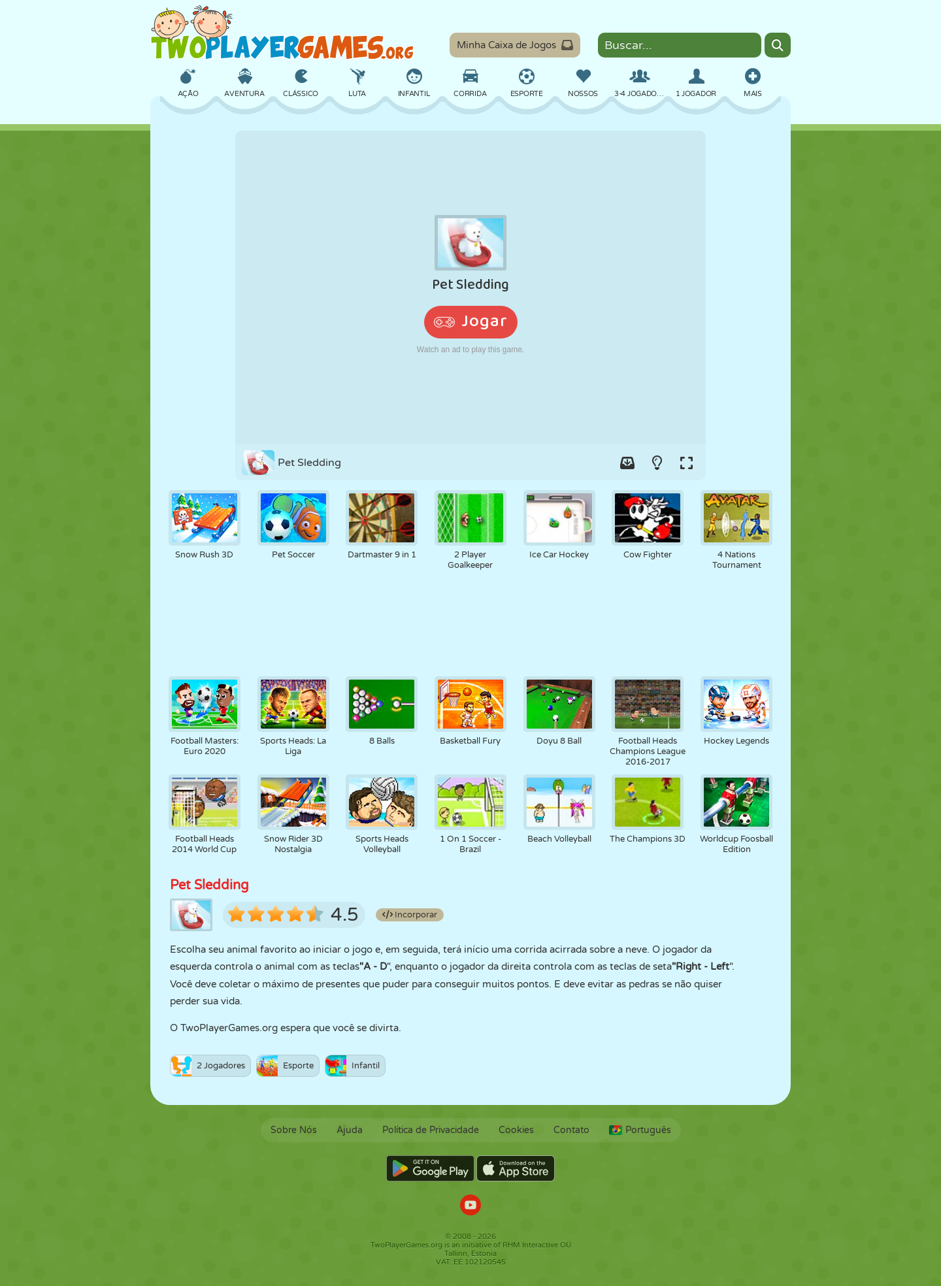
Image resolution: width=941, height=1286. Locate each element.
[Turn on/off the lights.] (657, 463)
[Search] (778, 45)
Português (640, 1130)
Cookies (516, 1130)
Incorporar (409, 915)
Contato (571, 1130)
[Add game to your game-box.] (627, 463)
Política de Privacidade (430, 1130)
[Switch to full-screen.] (686, 463)
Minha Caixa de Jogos (515, 45)
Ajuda (350, 1130)
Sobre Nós (294, 1130)
